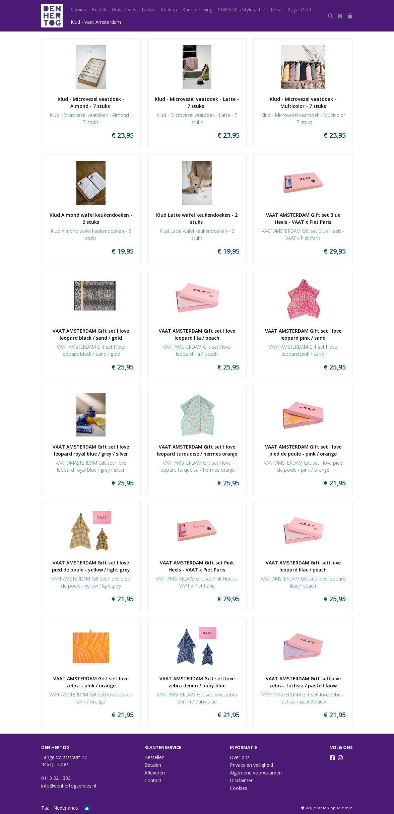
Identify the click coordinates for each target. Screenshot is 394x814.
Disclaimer (241, 780)
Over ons (240, 757)
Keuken (169, 9)
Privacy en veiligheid (251, 765)
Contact (152, 780)
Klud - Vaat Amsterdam (96, 22)
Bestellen (154, 757)
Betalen (152, 765)
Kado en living (197, 9)
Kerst (276, 9)
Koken (148, 9)
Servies (78, 9)
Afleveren (154, 772)
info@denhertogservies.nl (68, 786)
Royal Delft (299, 9)
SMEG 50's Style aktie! (241, 9)
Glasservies (124, 9)
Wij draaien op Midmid (327, 808)
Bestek (99, 9)
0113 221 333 (56, 778)
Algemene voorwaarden (256, 772)
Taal (46, 808)
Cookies (238, 788)
